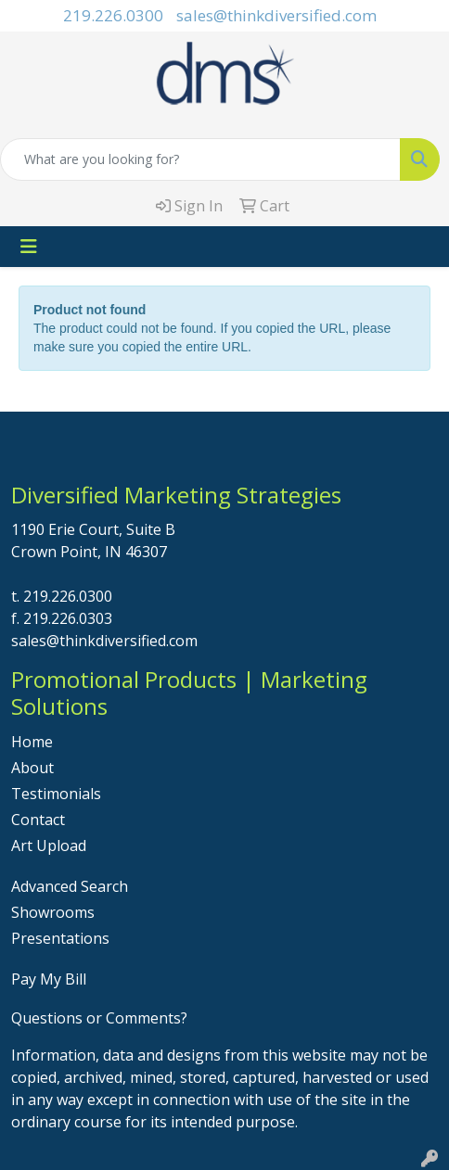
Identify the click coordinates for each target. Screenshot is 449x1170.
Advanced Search (69, 886)
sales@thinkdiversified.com (276, 15)
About (32, 767)
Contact (38, 819)
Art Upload (48, 845)
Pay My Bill (48, 979)
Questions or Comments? (99, 1018)
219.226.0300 (113, 15)
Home (32, 741)
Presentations (60, 938)
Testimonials (56, 793)
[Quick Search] (200, 159)
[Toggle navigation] (28, 247)
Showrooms (53, 912)
